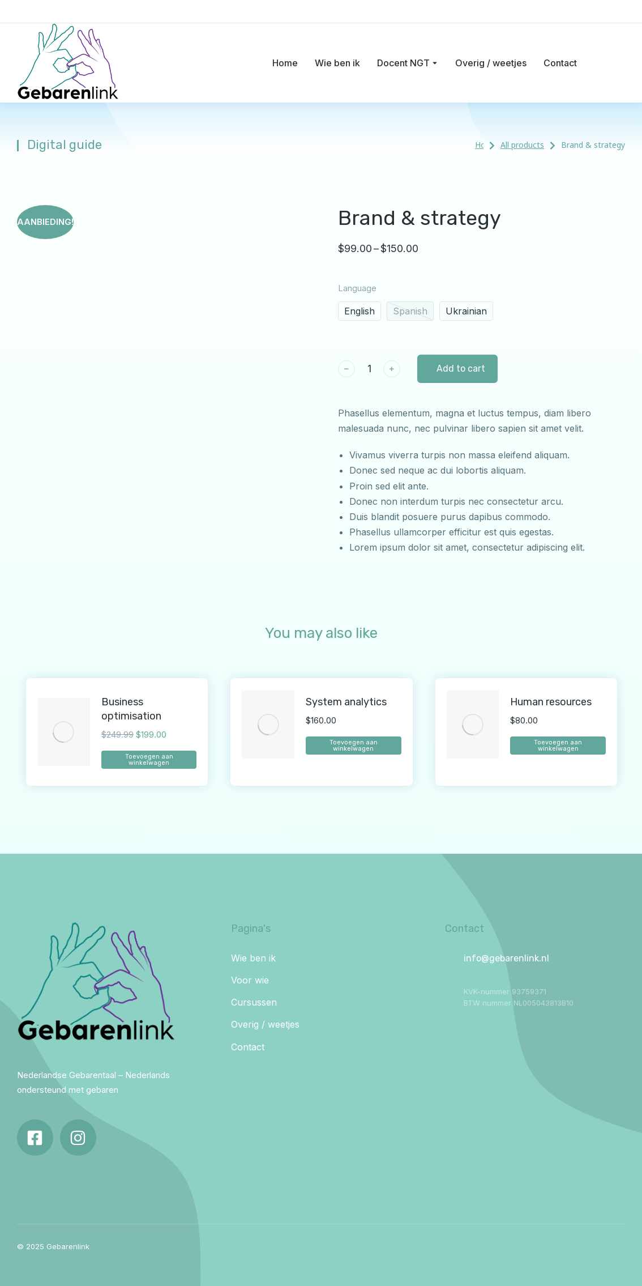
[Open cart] (619, 63)
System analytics (346, 702)
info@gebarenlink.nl (506, 958)
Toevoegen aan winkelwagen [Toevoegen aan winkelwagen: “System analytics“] (353, 745)
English (359, 311)
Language (357, 288)
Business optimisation (131, 709)
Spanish (410, 311)
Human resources (551, 702)
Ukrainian (466, 311)
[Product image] (63, 732)
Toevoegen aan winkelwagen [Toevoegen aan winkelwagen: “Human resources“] (558, 745)
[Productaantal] (369, 368)
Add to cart (460, 368)
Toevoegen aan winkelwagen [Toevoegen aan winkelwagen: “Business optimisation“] (149, 760)
